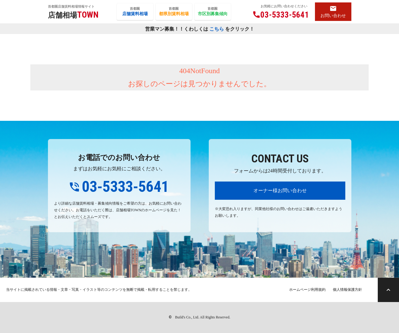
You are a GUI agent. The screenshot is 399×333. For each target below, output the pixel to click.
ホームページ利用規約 (307, 289)
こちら (216, 29)
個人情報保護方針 (347, 289)
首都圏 (135, 12)
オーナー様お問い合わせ (280, 190)
